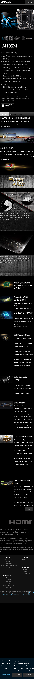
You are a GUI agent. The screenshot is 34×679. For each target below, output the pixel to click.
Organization (8, 563)
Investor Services (8, 567)
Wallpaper (8, 587)
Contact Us (9, 561)
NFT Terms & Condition (24, 594)
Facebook (8, 578)
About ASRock (8, 559)
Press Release (25, 559)
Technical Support (25, 573)
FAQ (25, 571)
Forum (8, 583)
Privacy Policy (6, 674)
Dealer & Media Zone (8, 585)
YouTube (8, 579)
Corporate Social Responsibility (8, 565)
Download (25, 569)
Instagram (8, 581)
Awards (25, 561)
